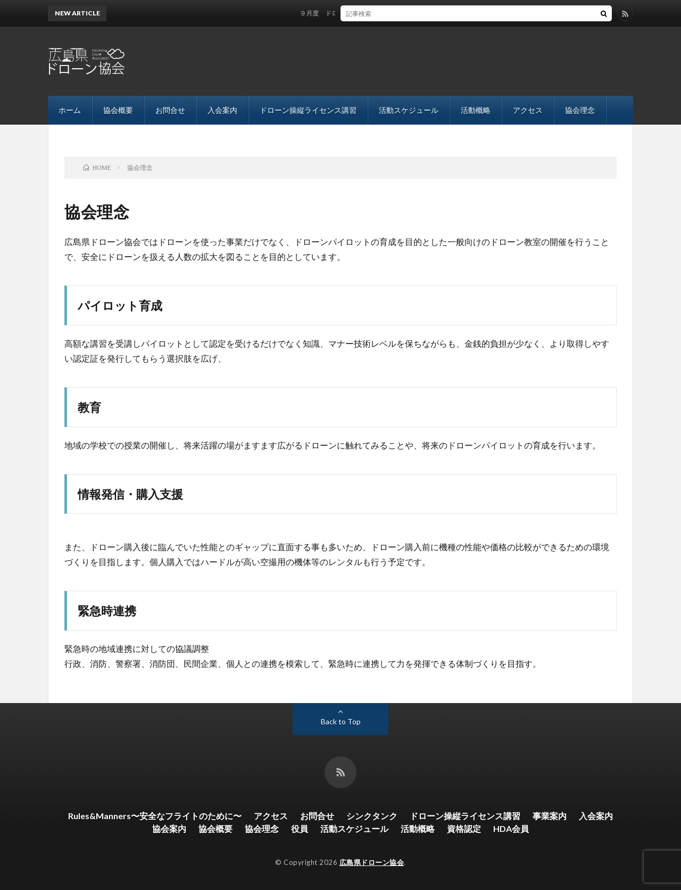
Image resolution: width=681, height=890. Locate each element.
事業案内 (550, 816)
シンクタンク (371, 816)
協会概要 (118, 110)
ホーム (70, 110)
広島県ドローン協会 (371, 862)
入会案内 (222, 110)
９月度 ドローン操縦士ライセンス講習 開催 (372, 13)
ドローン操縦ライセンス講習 (308, 110)
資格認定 (464, 828)
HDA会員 (511, 828)
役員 (299, 828)
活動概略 (476, 110)
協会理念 (580, 110)
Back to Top (341, 721)
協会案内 (169, 828)
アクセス (528, 110)
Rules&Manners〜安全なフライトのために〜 (155, 816)
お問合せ (170, 110)
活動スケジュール (408, 110)
